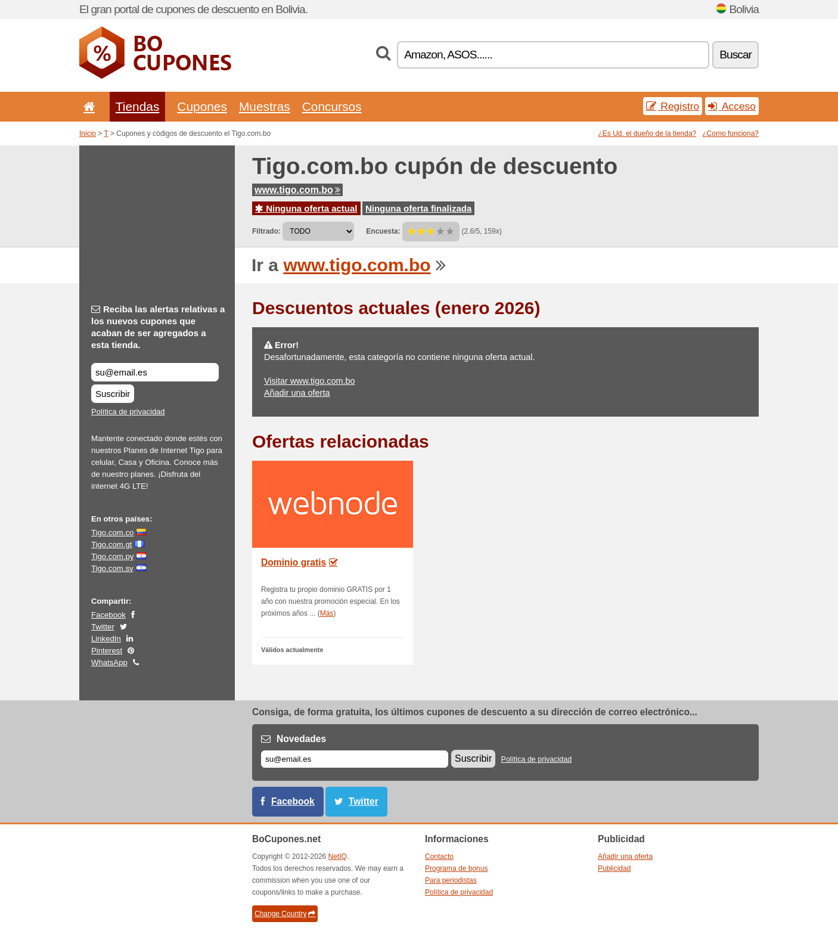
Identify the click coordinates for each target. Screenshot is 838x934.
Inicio (87, 133)
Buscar (735, 54)
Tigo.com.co (112, 532)
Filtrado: (266, 231)
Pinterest (106, 650)
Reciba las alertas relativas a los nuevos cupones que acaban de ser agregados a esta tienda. (158, 327)
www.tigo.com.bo (297, 190)
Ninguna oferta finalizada (418, 208)
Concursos (332, 106)
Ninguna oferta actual (306, 208)
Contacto (439, 856)
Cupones (202, 106)
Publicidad (614, 868)
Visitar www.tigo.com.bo (309, 381)
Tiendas (138, 106)
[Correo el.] (354, 759)
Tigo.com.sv (112, 568)
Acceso (732, 106)
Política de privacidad (128, 411)
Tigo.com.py (112, 556)
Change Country (284, 914)
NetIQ (337, 856)
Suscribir (112, 394)
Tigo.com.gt (111, 544)
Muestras (264, 106)
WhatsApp (109, 662)
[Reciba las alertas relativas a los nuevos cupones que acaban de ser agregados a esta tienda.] (155, 372)
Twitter (102, 626)
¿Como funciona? (730, 133)
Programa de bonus (456, 868)
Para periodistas (451, 880)
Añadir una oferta (297, 393)
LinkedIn (106, 638)
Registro (673, 106)
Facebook (108, 614)
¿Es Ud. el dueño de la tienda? (647, 133)
